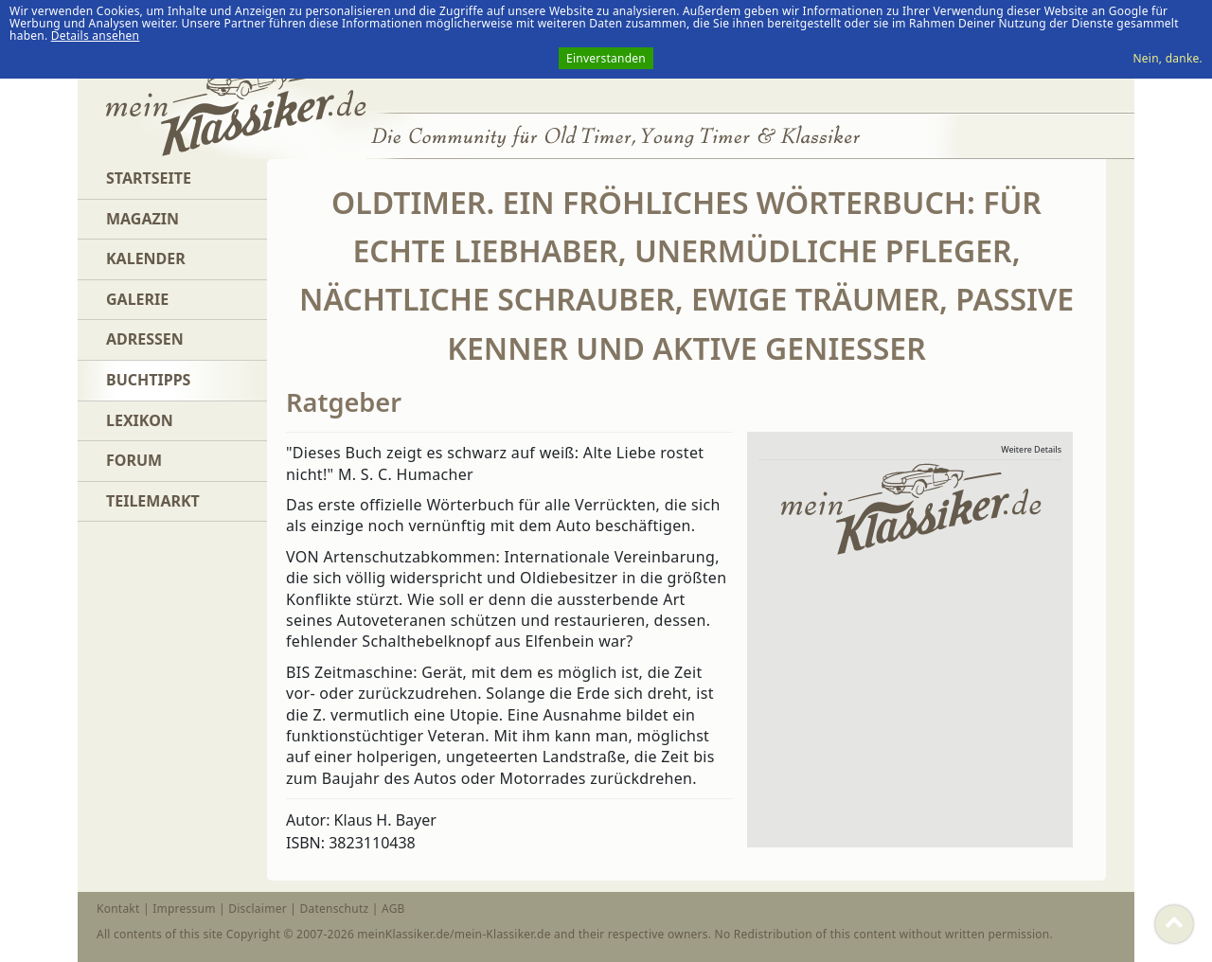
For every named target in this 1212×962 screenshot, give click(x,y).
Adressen (145, 339)
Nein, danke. (1167, 58)
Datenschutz (333, 908)
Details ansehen (95, 35)
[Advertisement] (917, 700)
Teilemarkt (153, 500)
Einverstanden (606, 58)
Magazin (142, 218)
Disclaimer (257, 908)
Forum (134, 460)
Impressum (183, 908)
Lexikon (139, 420)
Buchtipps (148, 379)
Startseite (148, 178)
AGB (393, 908)
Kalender (146, 258)
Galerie (137, 299)
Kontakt (118, 908)
